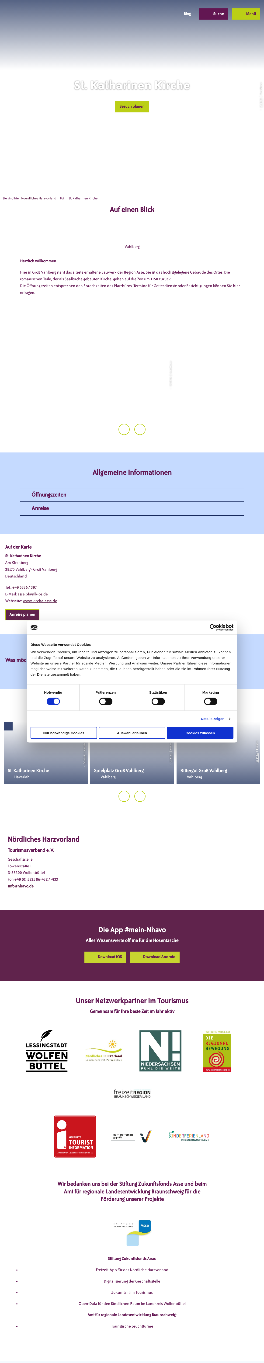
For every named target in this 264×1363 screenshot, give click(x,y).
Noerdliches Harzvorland (38, 198)
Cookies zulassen (200, 733)
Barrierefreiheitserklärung (162, 1351)
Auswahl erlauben (132, 733)
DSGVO (60, 1351)
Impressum (81, 1351)
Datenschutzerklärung (115, 1351)
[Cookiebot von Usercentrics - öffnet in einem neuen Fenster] (213, 627)
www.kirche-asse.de (40, 580)
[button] (141, 14)
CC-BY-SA (261, 102)
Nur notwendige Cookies (63, 733)
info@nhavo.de (21, 865)
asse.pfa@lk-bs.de (32, 573)
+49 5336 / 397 (24, 567)
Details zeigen (212, 719)
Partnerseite (200, 1351)
